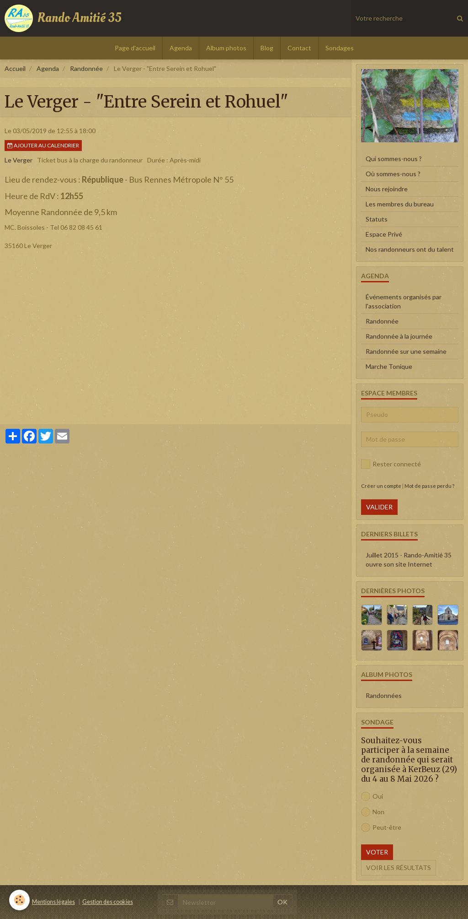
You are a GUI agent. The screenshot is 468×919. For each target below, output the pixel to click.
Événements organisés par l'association (403, 301)
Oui (372, 796)
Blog (267, 48)
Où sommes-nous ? (393, 174)
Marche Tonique (389, 366)
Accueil (15, 68)
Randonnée (86, 68)
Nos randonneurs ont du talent (410, 249)
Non (372, 811)
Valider (379, 507)
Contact (299, 48)
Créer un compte (381, 486)
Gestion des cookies (107, 901)
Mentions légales (53, 901)
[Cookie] (19, 900)
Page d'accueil (135, 48)
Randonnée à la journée (399, 336)
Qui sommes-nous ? (394, 158)
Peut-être (381, 827)
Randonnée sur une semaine (406, 351)
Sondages (339, 48)
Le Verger (18, 160)
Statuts (377, 219)
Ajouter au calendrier (43, 145)
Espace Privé (384, 234)
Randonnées (384, 695)
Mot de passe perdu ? (429, 486)
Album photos (226, 48)
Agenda (181, 48)
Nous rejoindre (387, 189)
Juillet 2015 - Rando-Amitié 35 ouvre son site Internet (409, 559)
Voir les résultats (398, 867)
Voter (377, 852)
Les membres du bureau (400, 204)
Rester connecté (391, 464)
